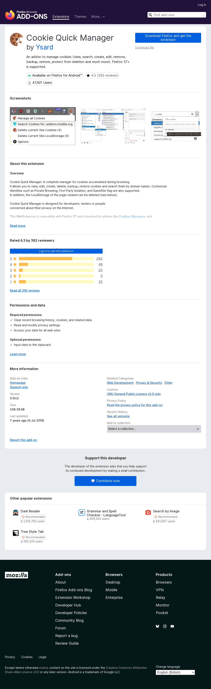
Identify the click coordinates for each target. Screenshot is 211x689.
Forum (60, 628)
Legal (42, 657)
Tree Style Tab (32, 532)
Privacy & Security (149, 382)
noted (43, 667)
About (60, 582)
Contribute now (105, 481)
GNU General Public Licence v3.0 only (134, 394)
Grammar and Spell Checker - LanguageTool (106, 513)
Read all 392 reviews (25, 290)
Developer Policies (71, 613)
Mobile (111, 590)
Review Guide (67, 643)
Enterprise (114, 597)
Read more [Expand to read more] (17, 225)
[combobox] (177, 15)
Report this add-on (23, 440)
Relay (160, 597)
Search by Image (166, 511)
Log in (202, 4)
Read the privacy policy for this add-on (134, 405)
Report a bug (66, 635)
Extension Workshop (72, 597)
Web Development (120, 382)
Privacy (10, 657)
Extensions (61, 16)
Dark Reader (30, 511)
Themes (80, 16)
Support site (19, 387)
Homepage (18, 382)
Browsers (164, 582)
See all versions (118, 416)
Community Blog (69, 620)
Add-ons (63, 574)
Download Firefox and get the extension (168, 38)
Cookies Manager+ (132, 216)
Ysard (44, 47)
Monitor (162, 605)
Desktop (113, 582)
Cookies (27, 657)
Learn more (18, 354)
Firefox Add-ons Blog (73, 590)
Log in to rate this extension (56, 251)
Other (168, 382)
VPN (160, 590)
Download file (144, 47)
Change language (168, 666)
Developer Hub (68, 605)
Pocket (162, 613)
